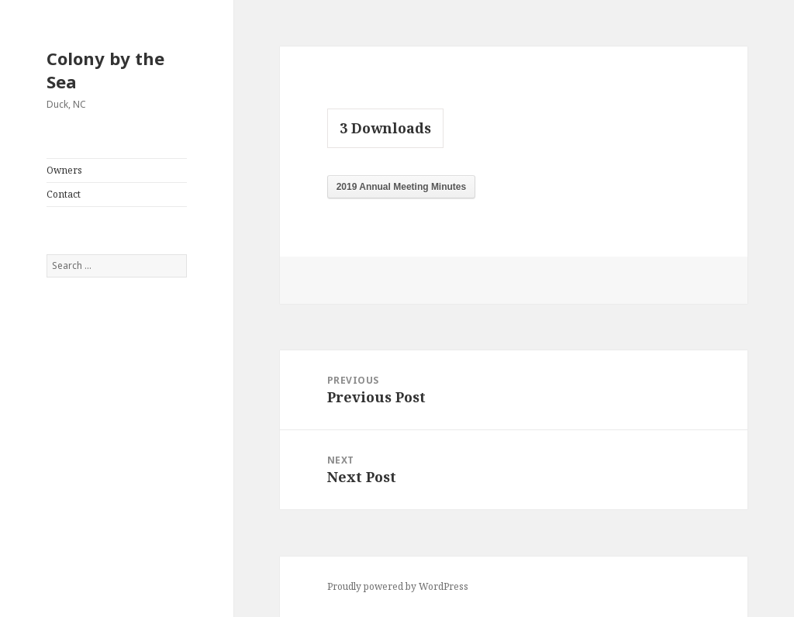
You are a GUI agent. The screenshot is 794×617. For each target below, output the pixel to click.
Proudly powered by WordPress (397, 586)
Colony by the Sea (105, 70)
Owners (64, 170)
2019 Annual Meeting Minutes (402, 186)
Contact (64, 194)
